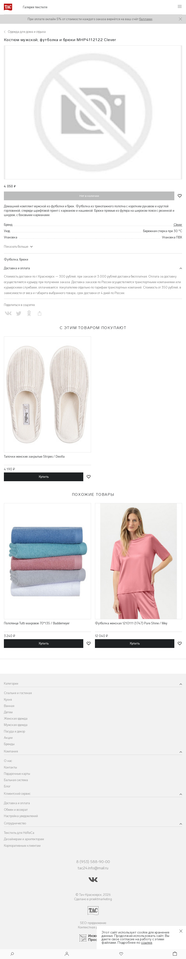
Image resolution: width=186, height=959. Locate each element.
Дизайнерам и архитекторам (24, 839)
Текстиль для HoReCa (19, 833)
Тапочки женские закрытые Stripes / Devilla (34, 456)
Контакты (10, 767)
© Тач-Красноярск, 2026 (93, 895)
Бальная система (16, 780)
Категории (11, 683)
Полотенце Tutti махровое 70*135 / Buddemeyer (37, 623)
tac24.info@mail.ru (93, 868)
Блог (7, 786)
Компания (11, 751)
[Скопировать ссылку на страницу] (39, 313)
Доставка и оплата (17, 268)
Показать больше (16, 246)
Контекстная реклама (93, 927)
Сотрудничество (15, 823)
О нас (8, 761)
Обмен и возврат (16, 809)
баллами (145, 19)
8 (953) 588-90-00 (93, 861)
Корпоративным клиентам (22, 845)
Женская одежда (15, 718)
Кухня (8, 699)
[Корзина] (174, 954)
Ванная (9, 706)
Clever (178, 225)
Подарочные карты (17, 774)
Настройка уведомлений (21, 816)
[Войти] (67, 954)
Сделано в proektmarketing (93, 899)
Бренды (9, 744)
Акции (8, 738)
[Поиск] (12, 954)
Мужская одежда (15, 725)
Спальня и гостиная (18, 693)
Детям (8, 712)
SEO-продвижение (93, 923)
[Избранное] (120, 954)
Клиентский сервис (17, 793)
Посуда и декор (14, 731)
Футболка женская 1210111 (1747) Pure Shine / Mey (131, 623)
